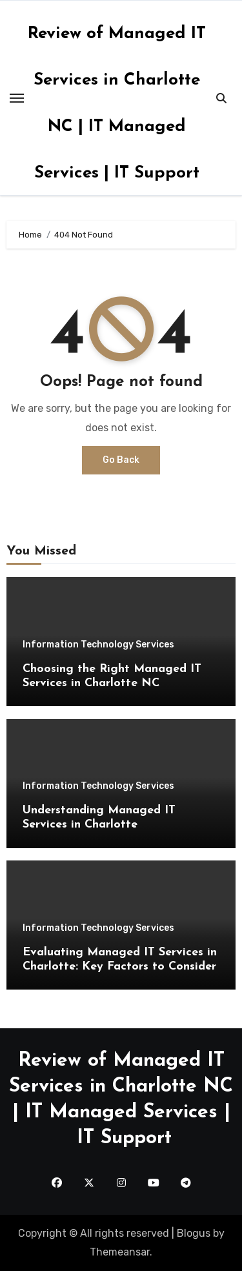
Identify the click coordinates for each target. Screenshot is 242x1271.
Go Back (121, 459)
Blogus (193, 1233)
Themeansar (120, 1252)
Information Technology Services (98, 644)
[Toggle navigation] (16, 98)
